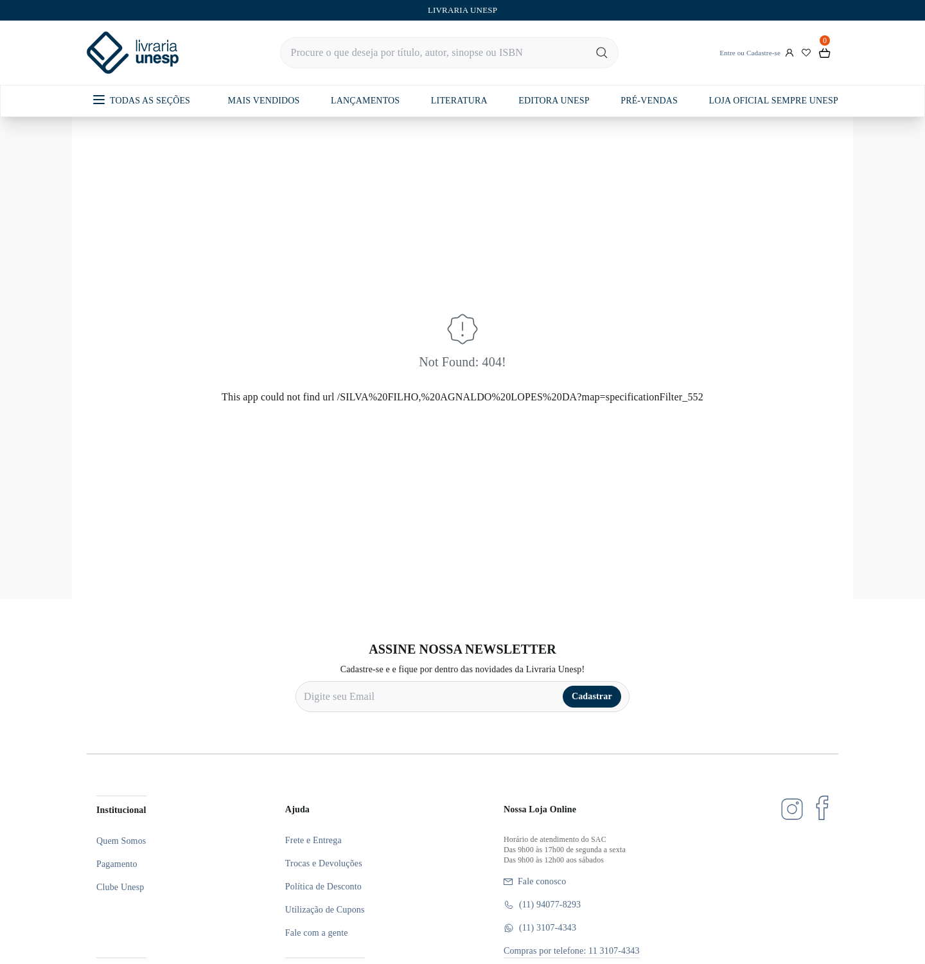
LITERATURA (459, 100)
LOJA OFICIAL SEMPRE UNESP (773, 100)
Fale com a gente (316, 933)
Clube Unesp (120, 887)
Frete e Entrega (313, 840)
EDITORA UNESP (553, 100)
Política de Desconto (323, 886)
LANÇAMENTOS (365, 100)
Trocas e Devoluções (323, 863)
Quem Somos (121, 841)
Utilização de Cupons (325, 910)
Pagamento (116, 864)
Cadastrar (592, 696)
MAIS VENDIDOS (264, 100)
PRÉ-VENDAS (649, 100)
